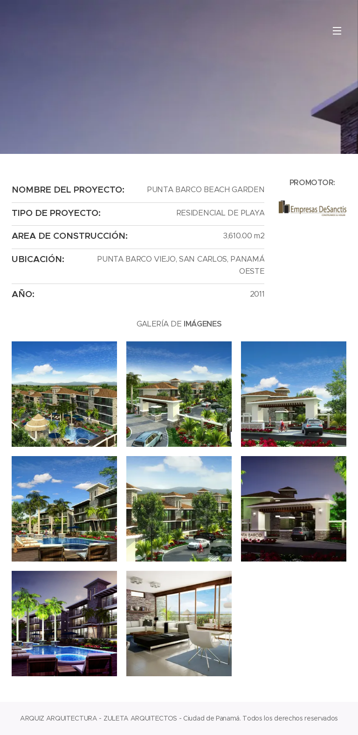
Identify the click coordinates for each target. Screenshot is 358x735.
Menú (337, 30)
